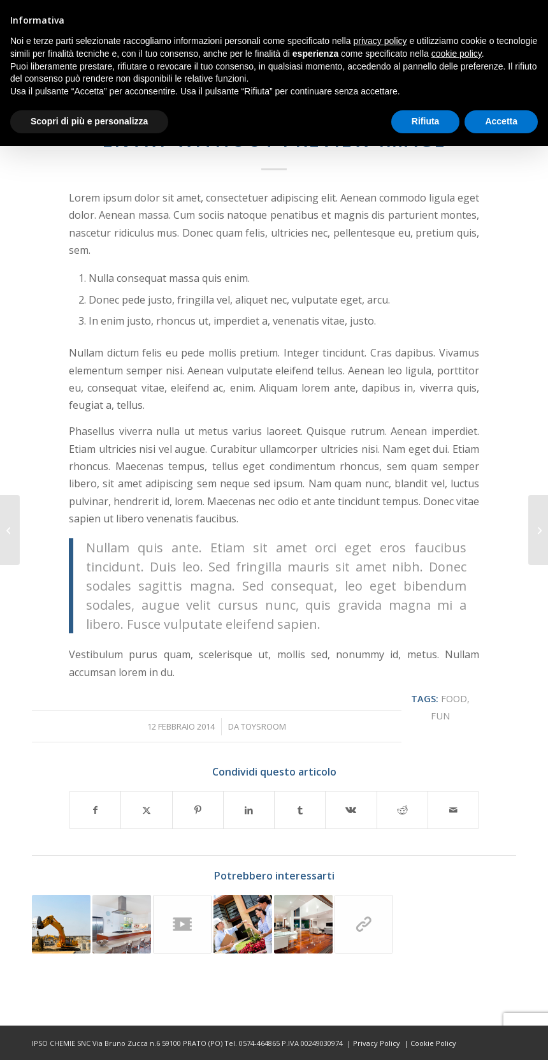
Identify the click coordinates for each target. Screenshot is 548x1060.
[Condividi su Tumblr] (300, 809)
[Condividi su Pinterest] (198, 809)
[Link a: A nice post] (303, 924)
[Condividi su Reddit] (402, 809)
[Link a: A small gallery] (121, 924)
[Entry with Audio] (538, 530)
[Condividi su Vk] (351, 809)
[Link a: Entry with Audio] (242, 924)
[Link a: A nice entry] (61, 924)
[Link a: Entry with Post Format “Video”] (182, 924)
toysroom (263, 726)
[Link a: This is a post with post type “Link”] (364, 924)
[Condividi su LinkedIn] (249, 809)
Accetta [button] (501, 121)
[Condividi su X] (146, 809)
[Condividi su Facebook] (94, 809)
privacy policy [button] (380, 41)
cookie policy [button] (456, 53)
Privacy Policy (376, 1043)
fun (440, 716)
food (454, 699)
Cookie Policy (433, 1043)
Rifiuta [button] (426, 121)
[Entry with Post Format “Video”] (10, 530)
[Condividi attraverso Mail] (453, 809)
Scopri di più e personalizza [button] (89, 121)
